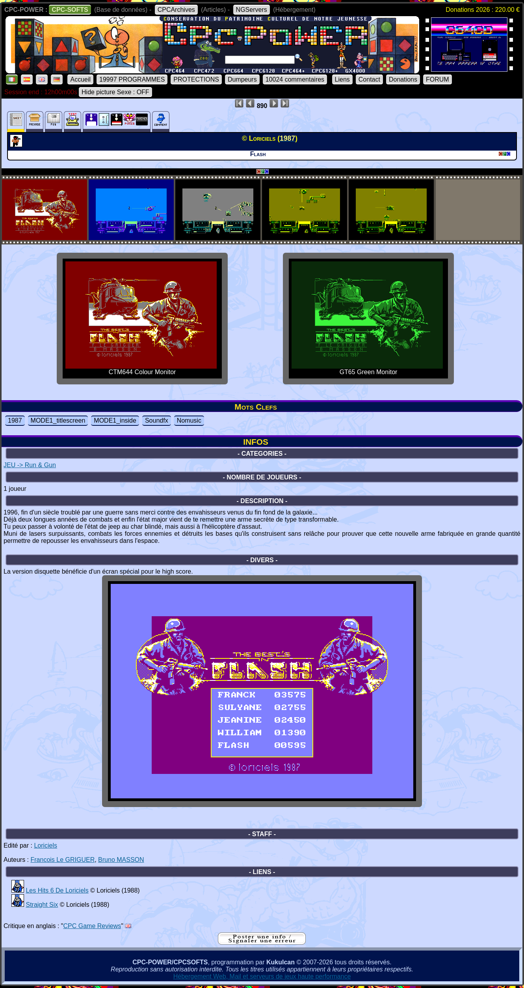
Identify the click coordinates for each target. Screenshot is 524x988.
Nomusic (189, 420)
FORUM (437, 79)
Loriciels (45, 845)
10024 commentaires (295, 79)
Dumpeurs (242, 79)
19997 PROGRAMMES (132, 79)
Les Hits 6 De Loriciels (57, 890)
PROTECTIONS (196, 79)
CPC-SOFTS (70, 9)
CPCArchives (176, 9)
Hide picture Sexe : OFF (115, 92)
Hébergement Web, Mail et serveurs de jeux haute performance (262, 976)
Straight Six (42, 904)
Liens (342, 79)
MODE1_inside (115, 420)
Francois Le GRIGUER (62, 859)
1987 (15, 420)
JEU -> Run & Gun (30, 465)
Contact (369, 79)
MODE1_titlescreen (58, 420)
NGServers (251, 9)
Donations (403, 79)
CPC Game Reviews (92, 926)
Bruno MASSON (121, 859)
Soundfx (156, 420)
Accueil (80, 79)
